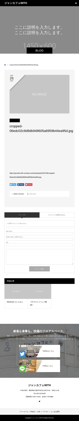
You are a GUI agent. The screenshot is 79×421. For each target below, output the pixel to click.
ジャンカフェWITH (15, 3)
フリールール (23, 411)
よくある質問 (55, 411)
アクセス (45, 411)
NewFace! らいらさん (15, 302)
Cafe (38, 411)
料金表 (33, 411)
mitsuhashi (21, 194)
